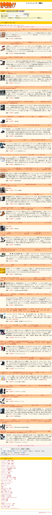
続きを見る (17, 36)
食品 (2, 486)
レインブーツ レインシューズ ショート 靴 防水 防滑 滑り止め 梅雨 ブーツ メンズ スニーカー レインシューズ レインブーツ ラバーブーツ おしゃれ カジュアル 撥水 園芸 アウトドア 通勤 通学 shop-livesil (26, 358)
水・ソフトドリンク (6, 474)
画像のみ (30, 451)
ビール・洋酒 (4, 500)
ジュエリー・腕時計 (6, 469)
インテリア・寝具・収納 (7, 460)
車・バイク (4, 485)
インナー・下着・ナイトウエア (9, 497)
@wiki (43, 451)
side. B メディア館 (12, 11)
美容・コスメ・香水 (6, 488)
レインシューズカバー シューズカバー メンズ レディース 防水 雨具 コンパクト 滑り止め (22, 154)
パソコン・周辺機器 (6, 476)
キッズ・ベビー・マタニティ (8, 466)
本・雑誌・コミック (6, 489)
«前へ (19, 26)
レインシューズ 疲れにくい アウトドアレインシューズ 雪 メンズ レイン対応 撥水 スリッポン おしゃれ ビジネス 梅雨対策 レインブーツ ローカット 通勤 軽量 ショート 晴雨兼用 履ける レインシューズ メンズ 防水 (26, 234)
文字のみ (25, 451)
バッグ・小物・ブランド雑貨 (8, 477)
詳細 (8, 451)
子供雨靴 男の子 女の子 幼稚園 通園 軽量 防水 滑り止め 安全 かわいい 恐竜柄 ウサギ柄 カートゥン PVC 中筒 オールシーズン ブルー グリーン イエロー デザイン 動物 (25, 373)
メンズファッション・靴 (7, 505)
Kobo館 (21, 11)
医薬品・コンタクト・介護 (8, 503)
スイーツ (3, 502)
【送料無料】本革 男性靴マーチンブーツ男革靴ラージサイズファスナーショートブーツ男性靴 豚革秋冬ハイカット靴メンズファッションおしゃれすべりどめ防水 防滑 (25, 208)
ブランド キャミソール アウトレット (10, 508)
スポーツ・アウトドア (6, 471)
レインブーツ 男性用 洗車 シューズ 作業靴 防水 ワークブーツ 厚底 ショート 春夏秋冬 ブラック (24, 116)
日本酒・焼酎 (4, 499)
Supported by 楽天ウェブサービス (45, 512)
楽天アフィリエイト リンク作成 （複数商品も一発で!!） (18, 454)
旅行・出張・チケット (6, 491)
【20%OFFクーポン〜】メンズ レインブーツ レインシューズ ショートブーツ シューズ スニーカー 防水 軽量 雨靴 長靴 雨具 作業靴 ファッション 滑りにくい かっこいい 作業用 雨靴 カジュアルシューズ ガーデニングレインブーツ (25, 250)
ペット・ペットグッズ (6, 482)
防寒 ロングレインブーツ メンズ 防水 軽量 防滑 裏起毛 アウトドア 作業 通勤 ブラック (21, 194)
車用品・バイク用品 (6, 496)
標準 (4, 451)
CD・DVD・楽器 (5, 506)
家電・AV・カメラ (5, 483)
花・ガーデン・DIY (6, 480)
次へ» (33, 26)
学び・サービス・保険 (6, 493)
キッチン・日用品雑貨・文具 (8, 468)
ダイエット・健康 (5, 472)
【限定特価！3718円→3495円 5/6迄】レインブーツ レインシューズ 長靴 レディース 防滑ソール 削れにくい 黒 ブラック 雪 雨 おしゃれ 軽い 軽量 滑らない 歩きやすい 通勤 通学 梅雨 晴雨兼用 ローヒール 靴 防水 (25, 279)
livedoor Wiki (37, 451)
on (24, 452)
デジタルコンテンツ (6, 494)
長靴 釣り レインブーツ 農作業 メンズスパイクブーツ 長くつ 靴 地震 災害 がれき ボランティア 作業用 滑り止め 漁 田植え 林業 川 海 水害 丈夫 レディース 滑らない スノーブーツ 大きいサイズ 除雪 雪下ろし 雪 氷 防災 (26, 421)
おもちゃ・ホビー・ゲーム (8, 462)
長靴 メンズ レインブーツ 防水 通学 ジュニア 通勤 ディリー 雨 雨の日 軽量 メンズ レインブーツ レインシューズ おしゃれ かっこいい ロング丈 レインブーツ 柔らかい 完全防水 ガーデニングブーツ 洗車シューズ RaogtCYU (25, 326)
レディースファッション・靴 (8, 479)
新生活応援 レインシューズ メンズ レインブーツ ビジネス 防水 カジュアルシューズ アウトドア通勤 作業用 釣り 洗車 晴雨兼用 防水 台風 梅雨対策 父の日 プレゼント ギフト (25, 432)
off (21, 452)
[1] (21, 26)
